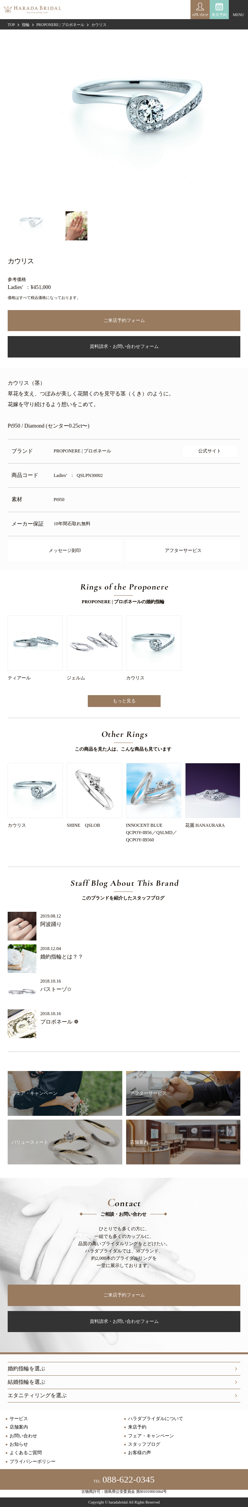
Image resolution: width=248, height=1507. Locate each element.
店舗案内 (19, 1427)
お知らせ (19, 1444)
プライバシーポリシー (33, 1461)
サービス (19, 1418)
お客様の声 (139, 1452)
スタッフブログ (144, 1444)
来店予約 (219, 15)
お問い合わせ (23, 1435)
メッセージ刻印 (65, 550)
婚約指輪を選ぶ (26, 1368)
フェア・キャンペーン (151, 1435)
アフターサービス (183, 550)
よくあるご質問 (26, 1452)
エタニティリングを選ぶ (37, 1395)
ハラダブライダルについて (155, 1418)
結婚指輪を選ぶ (26, 1382)
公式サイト (209, 451)
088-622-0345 (124, 1479)
